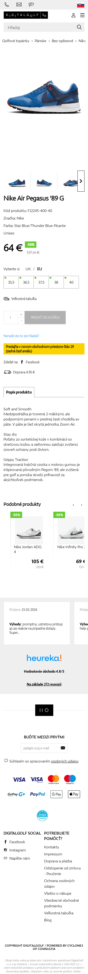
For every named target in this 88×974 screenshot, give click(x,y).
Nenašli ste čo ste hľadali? (21, 336)
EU (39, 268)
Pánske (40, 40)
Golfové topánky (15, 40)
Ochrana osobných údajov (59, 883)
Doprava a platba (58, 861)
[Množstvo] (14, 317)
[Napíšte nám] (19, 4)
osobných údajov (65, 761)
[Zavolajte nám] (7, 4)
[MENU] (82, 15)
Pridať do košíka (45, 317)
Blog (48, 920)
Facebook (33, 362)
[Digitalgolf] (44, 710)
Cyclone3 (75, 945)
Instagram (17, 850)
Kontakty (51, 847)
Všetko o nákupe (57, 893)
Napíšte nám (19, 858)
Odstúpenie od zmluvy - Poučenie (62, 870)
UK (28, 268)
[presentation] (80, 181)
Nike (82, 40)
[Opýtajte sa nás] (31, 4)
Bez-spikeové (62, 40)
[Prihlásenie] (73, 15)
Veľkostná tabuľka (20, 299)
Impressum (53, 854)
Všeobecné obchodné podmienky (61, 903)
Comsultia (46, 949)
